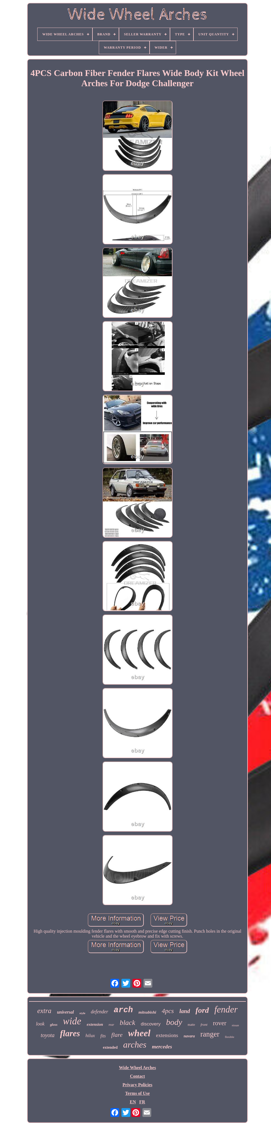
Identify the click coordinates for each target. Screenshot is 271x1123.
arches (134, 1045)
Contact (137, 1076)
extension (95, 1024)
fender (226, 1009)
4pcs (168, 1010)
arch (123, 1010)
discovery (151, 1024)
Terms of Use (137, 1093)
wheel (139, 1033)
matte (191, 1025)
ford (202, 1010)
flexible (229, 1036)
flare (117, 1034)
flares (70, 1033)
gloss (53, 1024)
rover (220, 1023)
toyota (47, 1035)
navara (189, 1036)
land (184, 1011)
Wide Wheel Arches (137, 1067)
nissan (235, 1025)
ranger (209, 1034)
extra (44, 1010)
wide (72, 1021)
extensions (167, 1035)
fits (103, 1035)
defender (99, 1011)
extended (110, 1047)
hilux (90, 1035)
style (82, 1013)
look (40, 1024)
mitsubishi (147, 1012)
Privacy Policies (137, 1084)
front (204, 1024)
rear (111, 1025)
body (174, 1022)
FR (142, 1102)
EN (133, 1102)
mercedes (162, 1047)
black (127, 1023)
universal (65, 1012)
